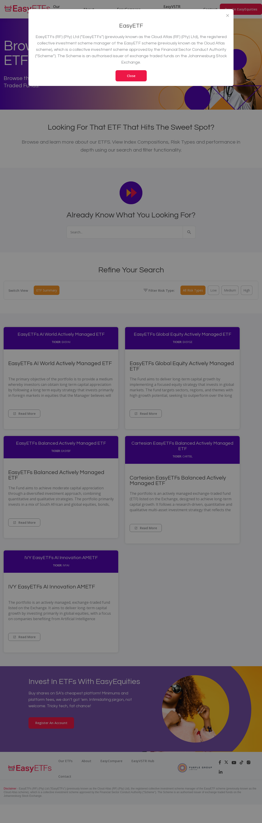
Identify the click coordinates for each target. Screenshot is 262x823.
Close (131, 76)
